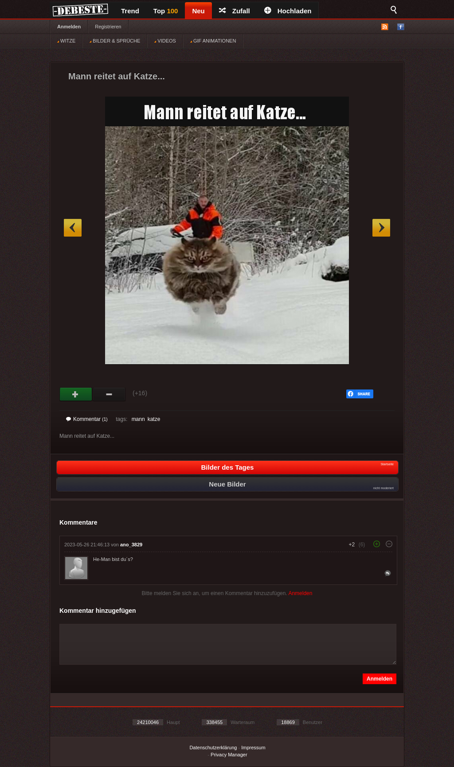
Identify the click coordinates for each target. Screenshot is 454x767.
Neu (198, 11)
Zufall (234, 11)
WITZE (66, 40)
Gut (76, 394)
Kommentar (87, 419)
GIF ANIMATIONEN (213, 40)
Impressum (253, 747)
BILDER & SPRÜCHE (115, 40)
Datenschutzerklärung (213, 747)
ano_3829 (131, 544)
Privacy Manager (229, 754)
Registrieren (108, 26)
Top (165, 11)
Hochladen (288, 11)
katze (154, 419)
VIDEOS (165, 40)
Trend (130, 11)
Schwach (109, 394)
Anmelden (69, 26)
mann (138, 419)
